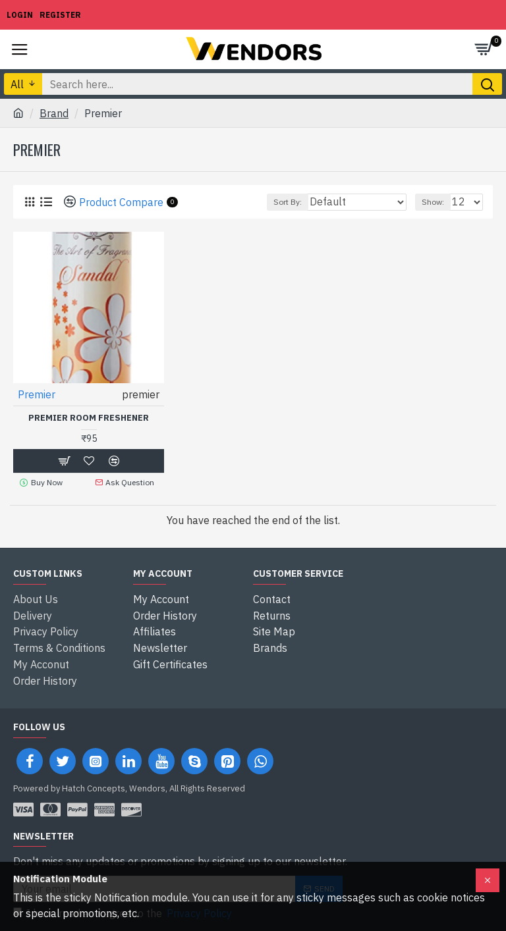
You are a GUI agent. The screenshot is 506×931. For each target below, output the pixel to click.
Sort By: (287, 202)
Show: (433, 202)
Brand (54, 113)
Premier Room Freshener (88, 418)
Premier (36, 394)
